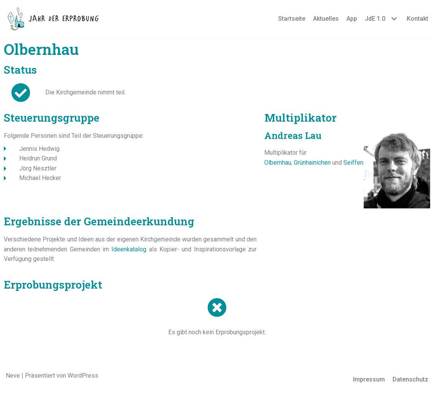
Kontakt (417, 18)
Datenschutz (410, 379)
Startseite (291, 18)
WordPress (83, 375)
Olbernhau (277, 162)
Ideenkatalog (128, 249)
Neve (13, 375)
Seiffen (353, 162)
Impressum (369, 379)
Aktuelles (326, 18)
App (351, 18)
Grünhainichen (312, 162)
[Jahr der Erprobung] (54, 19)
